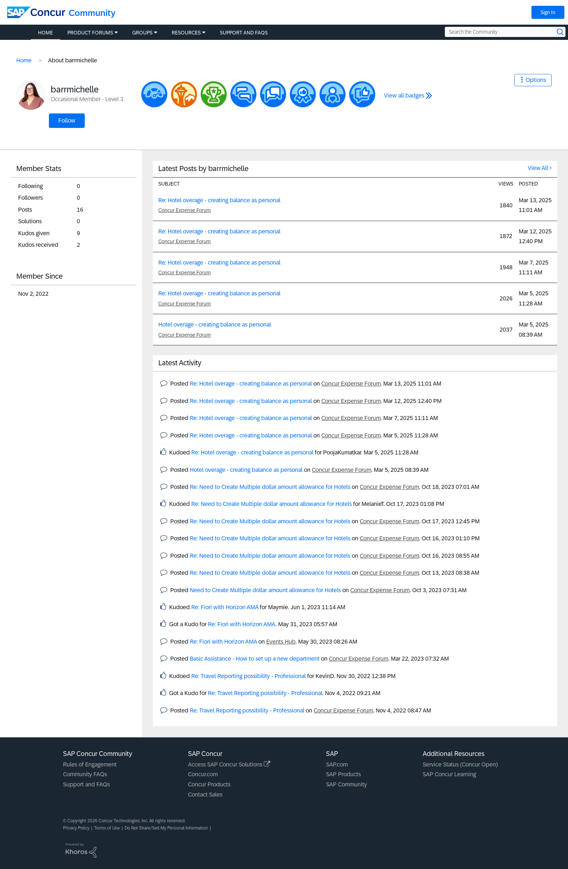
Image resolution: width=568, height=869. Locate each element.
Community (92, 13)
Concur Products (209, 784)
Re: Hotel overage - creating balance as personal (219, 200)
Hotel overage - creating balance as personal (214, 324)
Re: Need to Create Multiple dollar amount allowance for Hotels (270, 487)
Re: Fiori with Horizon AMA (224, 607)
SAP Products (343, 774)
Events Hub (281, 642)
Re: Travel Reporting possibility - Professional (248, 676)
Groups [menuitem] (142, 33)
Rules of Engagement (90, 764)
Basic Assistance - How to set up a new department (255, 659)
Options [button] (536, 80)
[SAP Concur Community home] (36, 12)
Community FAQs (85, 774)
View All (538, 168)
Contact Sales (205, 794)
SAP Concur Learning (449, 774)
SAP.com (337, 764)
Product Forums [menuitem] (90, 33)
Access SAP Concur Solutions (229, 764)
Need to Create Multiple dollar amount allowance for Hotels (265, 590)
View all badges (404, 95)
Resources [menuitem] (186, 33)
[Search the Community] (505, 32)
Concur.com (203, 774)
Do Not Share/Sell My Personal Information (166, 828)
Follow (66, 120)
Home (24, 60)
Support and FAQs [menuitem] (244, 33)
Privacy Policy (76, 828)
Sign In (547, 12)
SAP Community (346, 784)
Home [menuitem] (45, 33)
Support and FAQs (86, 784)
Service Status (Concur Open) (460, 764)
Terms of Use (107, 828)
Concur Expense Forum (184, 210)
